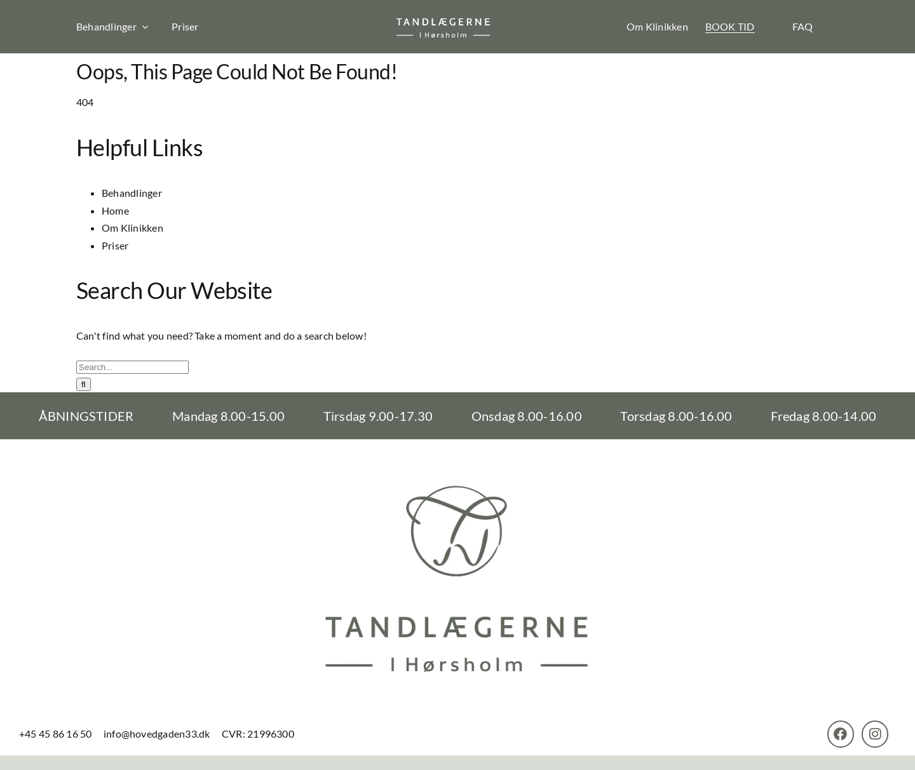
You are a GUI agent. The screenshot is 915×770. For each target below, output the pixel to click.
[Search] (83, 384)
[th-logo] (443, 20)
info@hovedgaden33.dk (157, 733)
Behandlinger (132, 193)
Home (115, 210)
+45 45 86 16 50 (56, 733)
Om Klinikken (657, 26)
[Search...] (132, 367)
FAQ (802, 26)
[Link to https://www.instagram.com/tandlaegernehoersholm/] (875, 733)
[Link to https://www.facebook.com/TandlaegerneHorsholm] (840, 733)
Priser (185, 26)
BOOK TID (730, 26)
